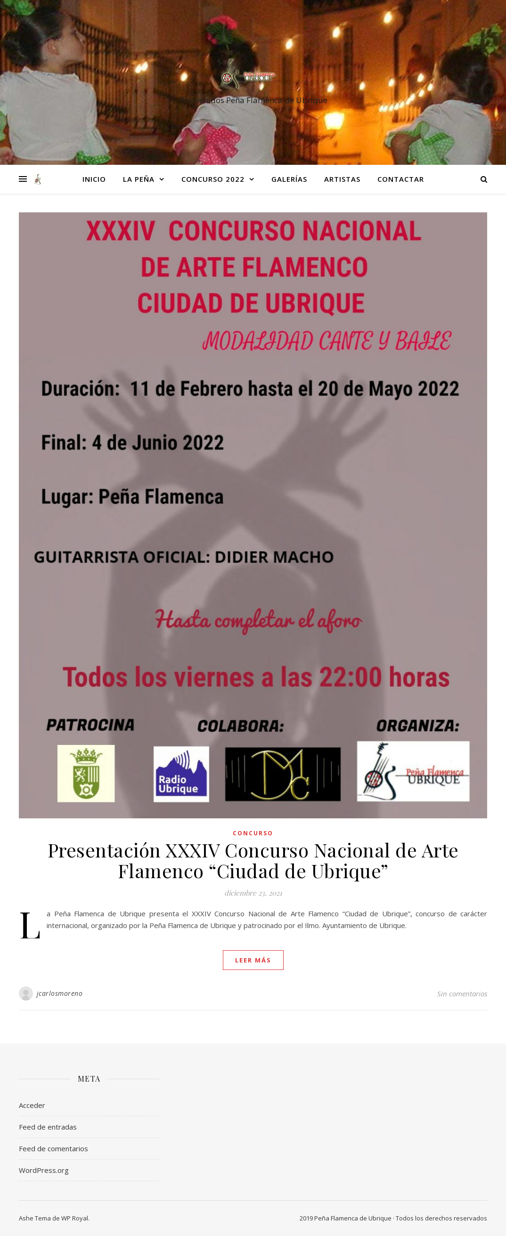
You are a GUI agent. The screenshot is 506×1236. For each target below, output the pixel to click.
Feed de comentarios (53, 1148)
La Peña (139, 179)
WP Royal (74, 1218)
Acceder (32, 1105)
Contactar (400, 179)
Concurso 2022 (213, 179)
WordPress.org (44, 1170)
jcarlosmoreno (60, 993)
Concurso (253, 833)
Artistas (342, 179)
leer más (253, 960)
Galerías (289, 179)
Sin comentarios (462, 993)
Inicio (94, 179)
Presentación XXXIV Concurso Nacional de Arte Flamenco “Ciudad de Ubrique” (253, 860)
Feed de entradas (48, 1126)
